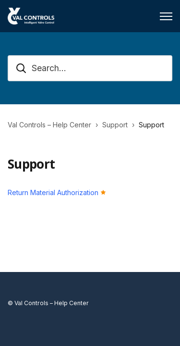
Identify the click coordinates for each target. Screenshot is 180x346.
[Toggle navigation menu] (166, 16)
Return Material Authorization (53, 192)
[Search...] (90, 68)
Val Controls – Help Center (49, 125)
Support (115, 125)
